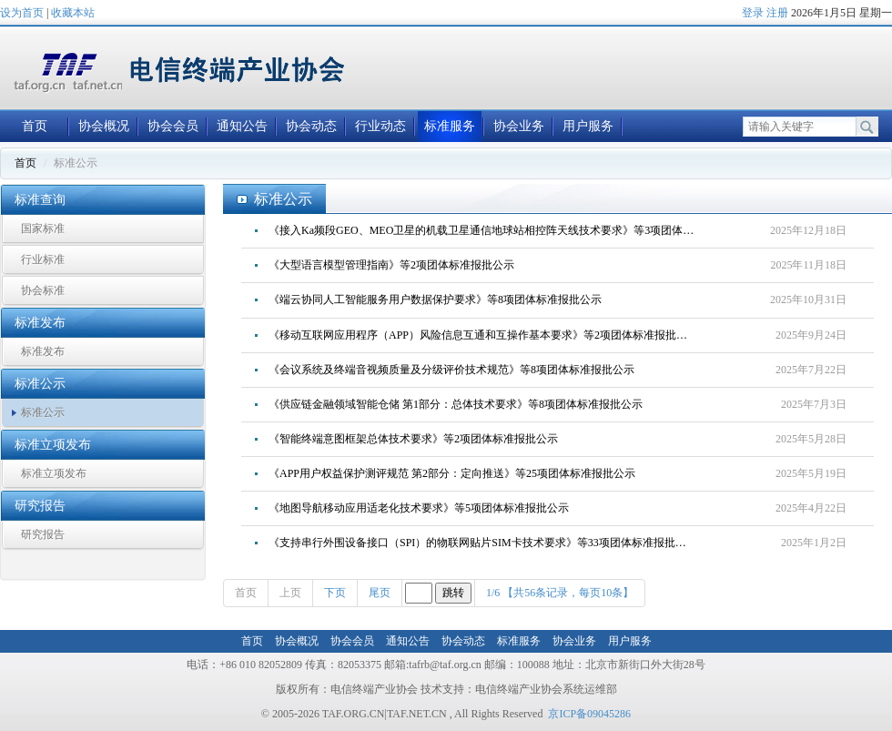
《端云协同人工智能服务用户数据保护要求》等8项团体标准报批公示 (435, 299)
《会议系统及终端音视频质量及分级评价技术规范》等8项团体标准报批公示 (451, 369)
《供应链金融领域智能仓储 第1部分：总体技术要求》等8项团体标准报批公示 (456, 404)
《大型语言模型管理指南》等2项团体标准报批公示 (391, 265)
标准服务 (449, 126)
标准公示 (43, 412)
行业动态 (380, 126)
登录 (753, 12)
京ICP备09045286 (589, 713)
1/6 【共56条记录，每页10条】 (560, 592)
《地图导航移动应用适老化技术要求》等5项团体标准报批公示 (419, 508)
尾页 (379, 592)
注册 (777, 12)
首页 (34, 126)
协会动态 (311, 126)
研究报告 (43, 534)
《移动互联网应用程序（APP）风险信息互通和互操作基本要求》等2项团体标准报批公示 (483, 335)
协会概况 (103, 126)
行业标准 (43, 259)
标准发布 (43, 351)
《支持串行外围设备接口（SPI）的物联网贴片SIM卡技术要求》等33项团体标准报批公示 (483, 542)
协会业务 (518, 126)
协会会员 (172, 126)
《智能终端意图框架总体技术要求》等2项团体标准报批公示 (413, 438)
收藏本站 (73, 12)
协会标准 (43, 290)
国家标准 (43, 228)
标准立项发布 (53, 473)
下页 (335, 592)
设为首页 (22, 12)
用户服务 (588, 126)
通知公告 (242, 126)
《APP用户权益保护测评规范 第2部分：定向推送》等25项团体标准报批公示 (452, 473)
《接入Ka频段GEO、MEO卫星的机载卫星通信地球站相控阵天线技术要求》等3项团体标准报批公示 (489, 230)
